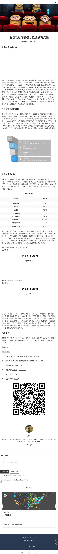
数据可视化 (25, 41)
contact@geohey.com (19, 370)
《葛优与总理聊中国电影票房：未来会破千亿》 (37, 80)
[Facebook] (22, 552)
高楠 (29, 436)
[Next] (56, 506)
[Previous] (1, 506)
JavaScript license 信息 (29, 546)
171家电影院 (44, 184)
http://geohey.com (17, 365)
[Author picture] (29, 429)
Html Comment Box (14, 475)
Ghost (32, 540)
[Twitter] (29, 552)
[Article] (29, 501)
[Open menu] (3, 2)
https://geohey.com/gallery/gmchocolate (26, 356)
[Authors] (5, 495)
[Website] (27, 445)
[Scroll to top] (36, 552)
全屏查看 (5, 250)
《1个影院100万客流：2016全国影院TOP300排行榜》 (34, 114)
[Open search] (55, 2)
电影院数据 (6, 352)
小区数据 (5, 347)
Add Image (14, 472)
